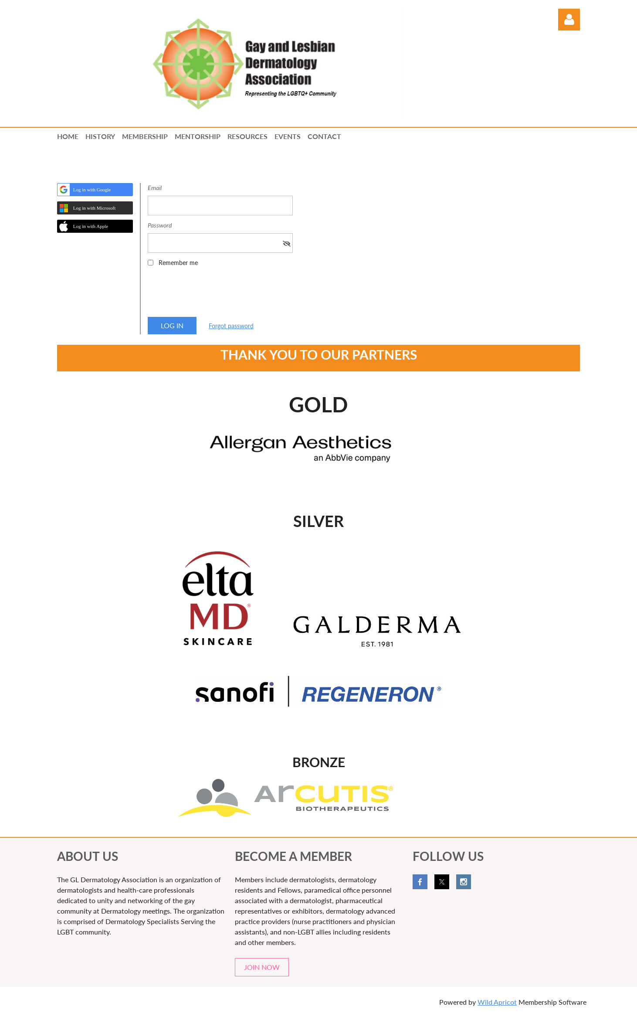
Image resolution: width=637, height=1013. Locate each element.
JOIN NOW (262, 967)
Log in (569, 20)
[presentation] (214, 295)
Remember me (178, 262)
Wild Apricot (497, 1002)
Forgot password (231, 326)
